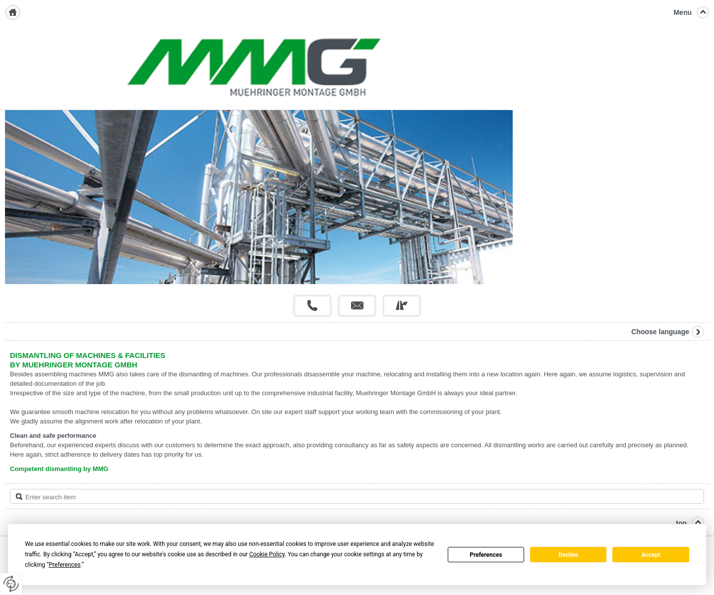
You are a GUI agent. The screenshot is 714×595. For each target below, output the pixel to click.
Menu (682, 12)
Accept (651, 554)
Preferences (486, 554)
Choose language (660, 332)
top (681, 523)
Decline (568, 554)
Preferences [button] (64, 564)
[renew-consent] (11, 584)
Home (13, 12)
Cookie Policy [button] (267, 554)
